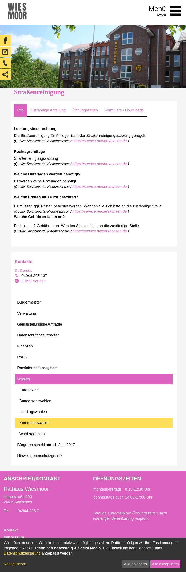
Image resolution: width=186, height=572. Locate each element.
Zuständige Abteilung (48, 110)
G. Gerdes (23, 270)
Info (20, 110)
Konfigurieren (15, 564)
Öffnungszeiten (85, 110)
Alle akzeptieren (165, 564)
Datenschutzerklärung (22, 553)
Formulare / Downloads (124, 110)
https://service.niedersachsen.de (100, 141)
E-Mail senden (33, 281)
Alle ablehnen (135, 564)
